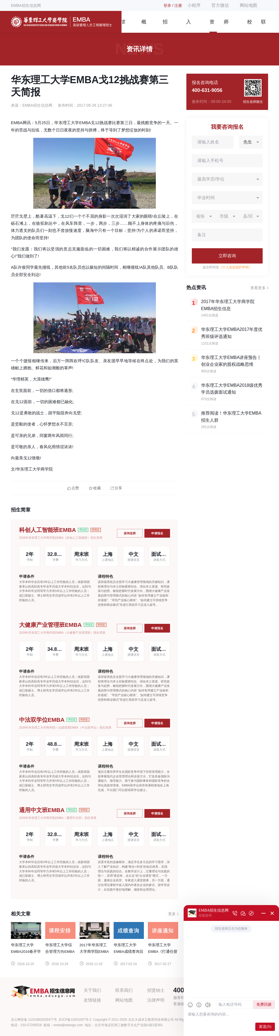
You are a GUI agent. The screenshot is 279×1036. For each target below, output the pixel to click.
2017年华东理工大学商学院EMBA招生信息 (94, 951)
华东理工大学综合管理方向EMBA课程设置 (60, 951)
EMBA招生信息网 (26, 5)
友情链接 (92, 1000)
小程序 (194, 5)
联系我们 (263, 26)
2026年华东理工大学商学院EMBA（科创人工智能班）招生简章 (60, 537)
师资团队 (226, 26)
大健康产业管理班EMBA (50, 625)
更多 (172, 914)
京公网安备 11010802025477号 (34, 1020)
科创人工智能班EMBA (47, 530)
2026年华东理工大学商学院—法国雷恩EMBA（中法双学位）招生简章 (65, 727)
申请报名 (157, 533)
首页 (123, 26)
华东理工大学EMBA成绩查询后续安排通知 (128, 951)
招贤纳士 (156, 990)
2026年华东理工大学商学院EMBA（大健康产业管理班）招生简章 (62, 632)
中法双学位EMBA (42, 720)
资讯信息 (212, 26)
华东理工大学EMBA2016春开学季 (26, 951)
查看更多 (258, 288)
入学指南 (188, 26)
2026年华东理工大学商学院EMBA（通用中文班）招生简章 (57, 817)
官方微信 (220, 5)
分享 (116, 488)
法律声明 (156, 1000)
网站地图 (248, 5)
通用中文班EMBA (42, 810)
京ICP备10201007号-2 (75, 1020)
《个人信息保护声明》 (235, 267)
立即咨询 (227, 255)
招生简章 (165, 26)
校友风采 (249, 26)
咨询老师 (130, 533)
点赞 (73, 488)
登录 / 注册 (172, 5)
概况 (143, 26)
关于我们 (92, 990)
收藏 (95, 488)
